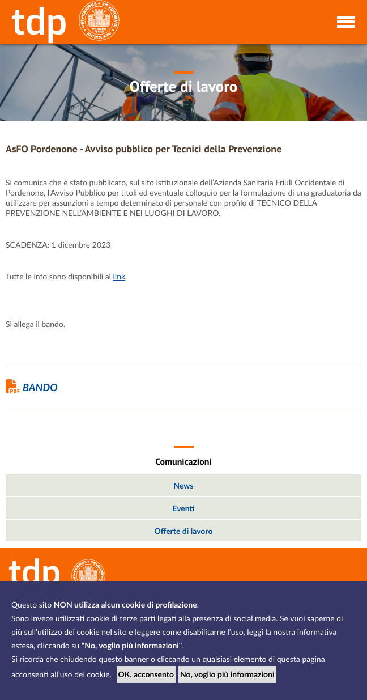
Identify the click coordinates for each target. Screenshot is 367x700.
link (119, 276)
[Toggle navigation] (346, 21)
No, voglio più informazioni (227, 674)
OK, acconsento (146, 674)
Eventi (183, 508)
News (183, 485)
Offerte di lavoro (184, 531)
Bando (32, 387)
